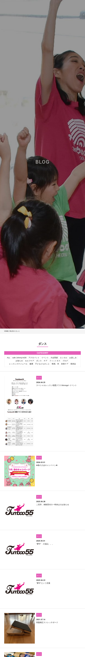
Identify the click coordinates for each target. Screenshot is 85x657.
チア (45, 362)
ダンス (39, 362)
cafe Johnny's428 (19, 359)
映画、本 (55, 365)
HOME (6, 331)
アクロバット (33, 359)
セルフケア (29, 362)
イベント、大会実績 (49, 359)
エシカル (63, 359)
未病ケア (64, 365)
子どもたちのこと (42, 365)
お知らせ (19, 362)
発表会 (73, 365)
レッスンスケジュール (18, 365)
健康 (31, 365)
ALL (8, 359)
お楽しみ (73, 359)
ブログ (65, 362)
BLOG (12, 331)
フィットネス (54, 362)
